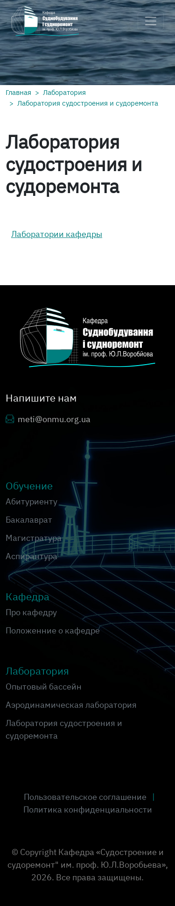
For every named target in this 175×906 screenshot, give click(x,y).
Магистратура (34, 537)
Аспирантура (31, 556)
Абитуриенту (31, 501)
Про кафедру (31, 612)
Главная (18, 92)
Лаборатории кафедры (56, 234)
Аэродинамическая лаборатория (71, 704)
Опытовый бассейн (44, 686)
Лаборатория (64, 92)
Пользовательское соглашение (86, 796)
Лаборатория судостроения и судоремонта (87, 103)
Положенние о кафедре (53, 630)
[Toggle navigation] (151, 21)
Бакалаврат (29, 519)
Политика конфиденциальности (87, 809)
